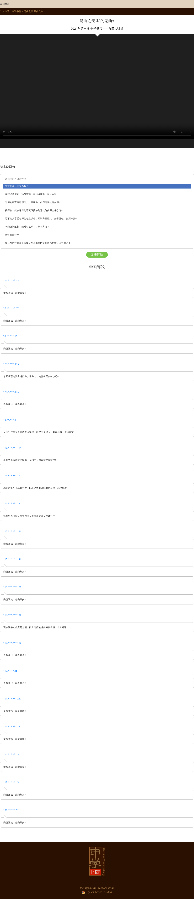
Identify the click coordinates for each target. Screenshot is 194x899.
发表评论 (97, 254)
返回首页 (4, 4)
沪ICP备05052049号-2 (100, 892)
